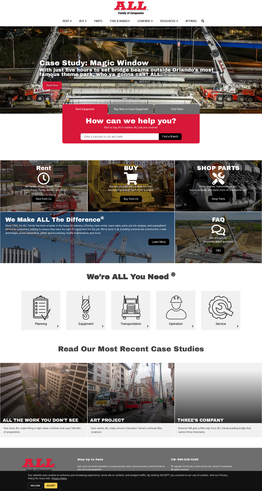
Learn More (159, 242)
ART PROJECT (107, 420)
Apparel (191, 21)
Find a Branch (120, 21)
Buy (81, 21)
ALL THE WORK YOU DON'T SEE (40, 420)
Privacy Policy (59, 478)
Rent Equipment (85, 109)
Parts (98, 21)
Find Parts (177, 109)
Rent (65, 21)
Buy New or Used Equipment (131, 109)
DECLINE (35, 485)
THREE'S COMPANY (200, 420)
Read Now (52, 85)
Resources (167, 21)
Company (143, 21)
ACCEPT (51, 485)
